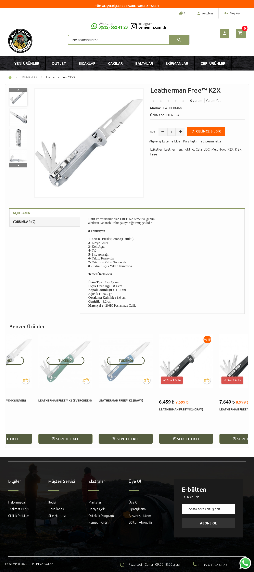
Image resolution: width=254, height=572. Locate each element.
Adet (153, 131)
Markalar (94, 502)
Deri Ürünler (213, 63)
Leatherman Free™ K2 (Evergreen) (36, 400)
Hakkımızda (16, 502)
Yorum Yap (213, 100)
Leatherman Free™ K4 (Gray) (212, 409)
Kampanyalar (97, 522)
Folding (188, 149)
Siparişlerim (137, 509)
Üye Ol (133, 502)
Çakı (199, 149)
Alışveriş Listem (140, 516)
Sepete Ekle (36, 439)
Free (153, 154)
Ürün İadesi (56, 509)
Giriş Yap (232, 13)
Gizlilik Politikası (19, 516)
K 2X (238, 149)
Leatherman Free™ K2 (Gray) (152, 409)
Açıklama (21, 213)
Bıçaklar (87, 63)
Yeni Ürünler (26, 63)
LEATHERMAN (172, 108)
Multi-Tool (218, 149)
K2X (230, 149)
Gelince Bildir (206, 131)
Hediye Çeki (96, 509)
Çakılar (115, 63)
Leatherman (173, 149)
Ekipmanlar (177, 63)
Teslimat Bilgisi (18, 509)
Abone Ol (208, 523)
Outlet (59, 63)
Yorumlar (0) (24, 222)
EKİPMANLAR (29, 77)
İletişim (53, 502)
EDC (206, 149)
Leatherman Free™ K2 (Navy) (92, 400)
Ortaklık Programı (101, 516)
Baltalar (144, 63)
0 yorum (196, 100)
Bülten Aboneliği (140, 522)
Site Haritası (57, 516)
